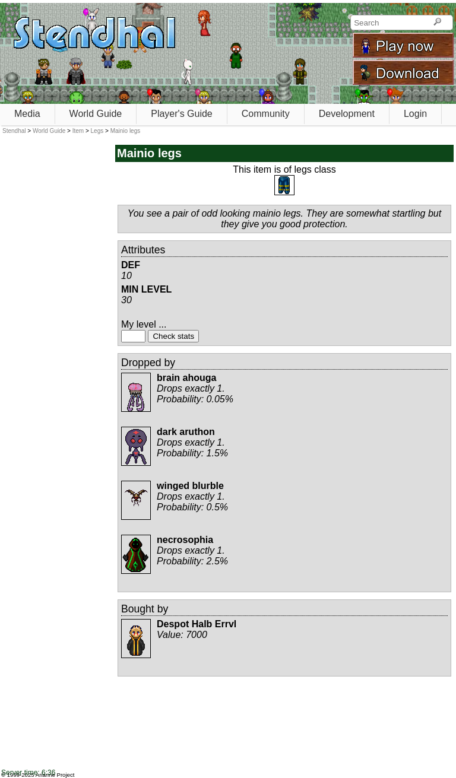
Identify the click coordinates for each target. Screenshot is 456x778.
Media (27, 114)
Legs (97, 131)
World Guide (95, 114)
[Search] (437, 22)
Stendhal (14, 131)
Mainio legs (125, 131)
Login (415, 114)
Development (347, 114)
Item (78, 131)
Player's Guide (182, 114)
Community (266, 114)
